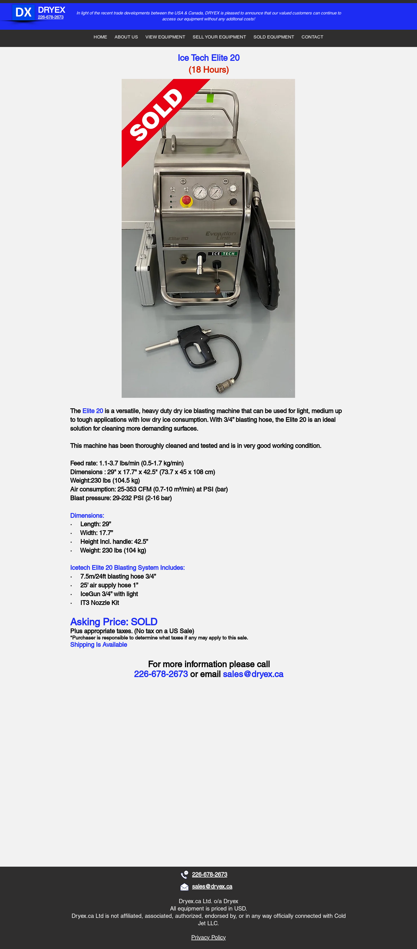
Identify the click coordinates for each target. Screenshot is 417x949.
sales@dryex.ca (253, 674)
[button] (111, 728)
